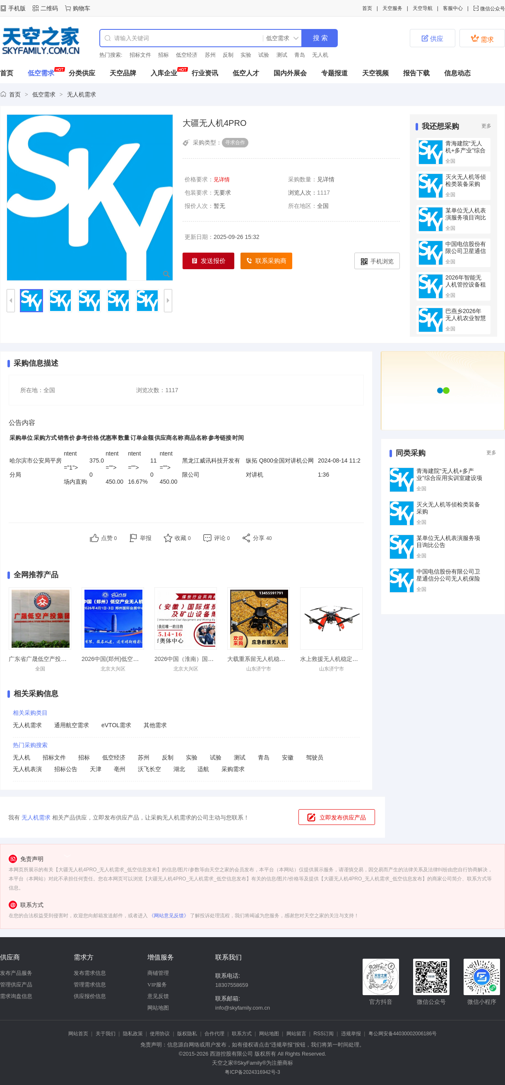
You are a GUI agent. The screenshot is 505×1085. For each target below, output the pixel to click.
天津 (95, 769)
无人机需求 (81, 94)
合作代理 (214, 1034)
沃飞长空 (149, 769)
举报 (146, 538)
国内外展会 (290, 73)
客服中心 (453, 8)
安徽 (287, 757)
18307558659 (231, 985)
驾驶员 (314, 757)
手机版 (17, 8)
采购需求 (233, 769)
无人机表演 (27, 769)
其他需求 (155, 725)
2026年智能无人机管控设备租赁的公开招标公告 (465, 288)
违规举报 (351, 1034)
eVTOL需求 (116, 725)
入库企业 (164, 73)
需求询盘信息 (16, 996)
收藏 (183, 538)
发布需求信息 (90, 973)
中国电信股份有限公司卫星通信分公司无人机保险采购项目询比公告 (448, 578)
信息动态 (457, 73)
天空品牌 (123, 73)
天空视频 (375, 73)
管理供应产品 (16, 984)
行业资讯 (205, 73)
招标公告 (65, 769)
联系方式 (242, 1034)
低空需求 (41, 73)
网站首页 (78, 1034)
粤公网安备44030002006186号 (402, 1034)
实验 (245, 55)
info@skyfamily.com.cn (242, 1008)
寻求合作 (235, 142)
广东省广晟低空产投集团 (40, 659)
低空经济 (186, 55)
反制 (228, 55)
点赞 (109, 538)
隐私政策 (133, 1034)
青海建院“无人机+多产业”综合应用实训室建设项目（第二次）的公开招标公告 (449, 481)
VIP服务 (157, 984)
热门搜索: (111, 55)
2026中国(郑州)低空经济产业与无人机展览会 (139, 659)
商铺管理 (158, 973)
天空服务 (392, 8)
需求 (482, 38)
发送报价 (209, 261)
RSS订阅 (323, 1034)
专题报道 (334, 73)
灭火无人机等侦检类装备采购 (465, 180)
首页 (367, 8)
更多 (486, 126)
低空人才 (246, 73)
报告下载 (416, 73)
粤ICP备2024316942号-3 (252, 1072)
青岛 (299, 55)
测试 (282, 55)
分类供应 (82, 73)
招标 (163, 55)
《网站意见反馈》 (169, 916)
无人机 (320, 55)
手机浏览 (377, 261)
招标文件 (140, 55)
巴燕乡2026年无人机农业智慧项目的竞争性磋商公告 (465, 321)
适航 (203, 769)
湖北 (179, 769)
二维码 (49, 8)
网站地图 (158, 1008)
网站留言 (296, 1034)
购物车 (81, 8)
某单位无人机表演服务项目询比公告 (465, 217)
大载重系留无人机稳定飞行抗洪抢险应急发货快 (288, 659)
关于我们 (105, 1034)
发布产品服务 (16, 973)
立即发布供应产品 (343, 817)
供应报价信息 (90, 996)
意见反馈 (158, 996)
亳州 (119, 769)
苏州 (210, 55)
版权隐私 (187, 1034)
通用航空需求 (71, 725)
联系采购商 (266, 261)
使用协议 (160, 1034)
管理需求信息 (90, 984)
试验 (263, 55)
